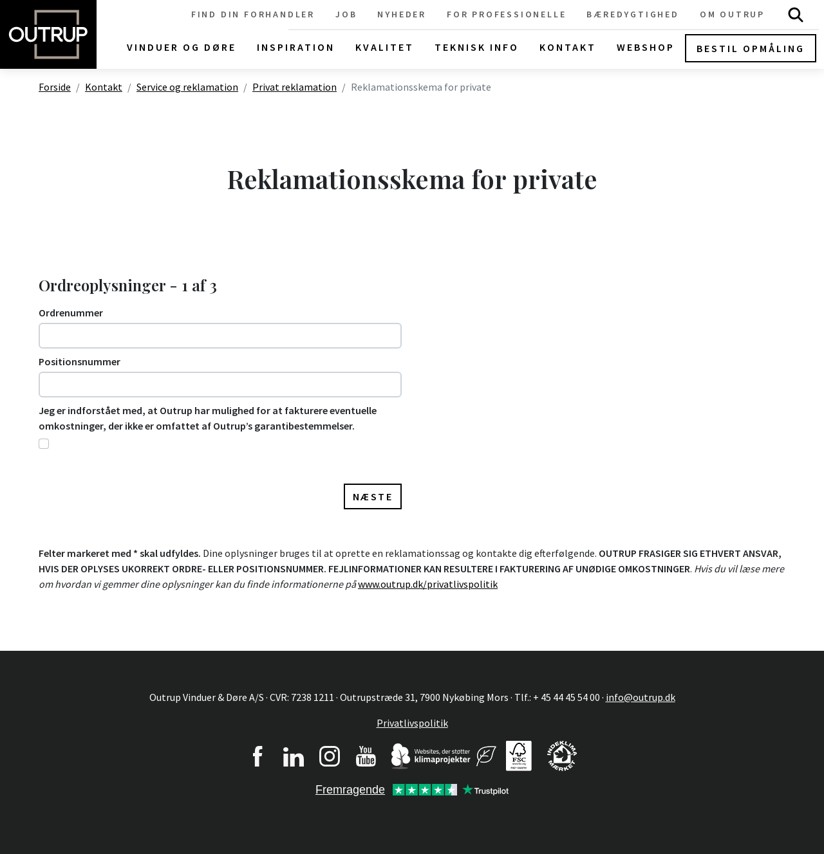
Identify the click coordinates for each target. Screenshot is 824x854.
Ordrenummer (71, 312)
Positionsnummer (79, 361)
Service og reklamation (187, 86)
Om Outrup (732, 14)
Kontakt (103, 86)
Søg (795, 14)
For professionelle (506, 14)
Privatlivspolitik (412, 722)
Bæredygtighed (632, 14)
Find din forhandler (253, 14)
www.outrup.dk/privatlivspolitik (428, 583)
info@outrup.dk (640, 697)
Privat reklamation (294, 86)
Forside (55, 86)
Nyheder (401, 14)
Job (346, 14)
